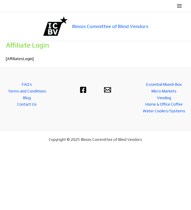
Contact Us (27, 104)
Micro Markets (163, 91)
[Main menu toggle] (179, 6)
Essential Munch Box (164, 84)
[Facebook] (83, 90)
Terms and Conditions (27, 91)
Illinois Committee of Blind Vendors (110, 26)
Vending (164, 97)
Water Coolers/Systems (164, 110)
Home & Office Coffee (164, 104)
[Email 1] (107, 90)
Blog (27, 97)
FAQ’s (27, 84)
